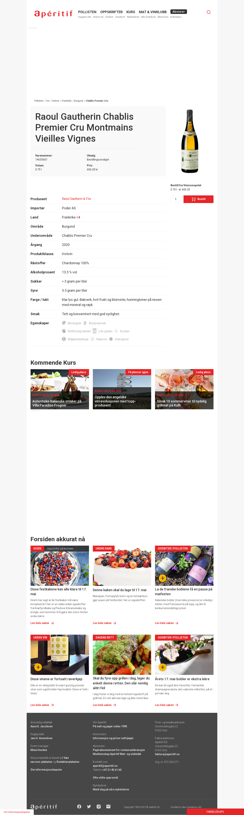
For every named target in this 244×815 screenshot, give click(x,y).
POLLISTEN (87, 12)
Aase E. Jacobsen (41, 726)
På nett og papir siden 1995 (110, 726)
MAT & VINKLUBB (153, 12)
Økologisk (74, 323)
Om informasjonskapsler (46, 769)
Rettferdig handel (79, 331)
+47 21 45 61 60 (111, 769)
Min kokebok (148, 16)
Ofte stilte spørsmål (105, 777)
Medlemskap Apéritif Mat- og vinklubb (117, 754)
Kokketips (175, 16)
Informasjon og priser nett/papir (113, 738)
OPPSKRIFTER (111, 12)
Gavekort (120, 16)
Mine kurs (163, 16)
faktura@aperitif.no (167, 754)
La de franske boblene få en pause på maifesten (183, 591)
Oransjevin (122, 339)
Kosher (125, 331)
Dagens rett (84, 16)
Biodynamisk (97, 323)
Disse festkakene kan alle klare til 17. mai (58, 591)
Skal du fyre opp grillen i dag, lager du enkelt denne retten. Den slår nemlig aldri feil (121, 683)
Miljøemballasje (78, 339)
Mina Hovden (38, 750)
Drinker (109, 16)
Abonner (179, 11)
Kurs (130, 12)
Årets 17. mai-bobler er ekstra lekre (182, 679)
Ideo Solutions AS (191, 807)
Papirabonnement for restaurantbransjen (119, 750)
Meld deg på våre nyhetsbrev (111, 789)
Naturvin (101, 339)
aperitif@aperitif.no (105, 765)
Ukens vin (98, 16)
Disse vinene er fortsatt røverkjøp (56, 679)
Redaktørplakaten (68, 761)
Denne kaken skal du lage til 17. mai (119, 590)
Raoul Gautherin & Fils (76, 199)
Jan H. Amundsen (41, 738)
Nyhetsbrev (133, 16)
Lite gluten (105, 331)
